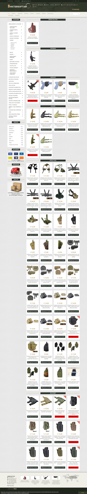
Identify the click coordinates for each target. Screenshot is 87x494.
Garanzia (63, 4)
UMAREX (16, 136)
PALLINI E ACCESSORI (13, 95)
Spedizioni (46, 4)
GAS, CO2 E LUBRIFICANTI (14, 83)
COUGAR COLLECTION (16, 144)
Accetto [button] (82, 492)
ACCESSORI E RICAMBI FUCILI (15, 87)
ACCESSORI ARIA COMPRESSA (15, 110)
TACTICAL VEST (13, 65)
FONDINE (11, 40)
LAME (10, 112)
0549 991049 (10, 1)
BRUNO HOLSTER (14, 42)
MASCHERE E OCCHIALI (14, 61)
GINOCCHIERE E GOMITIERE (13, 57)
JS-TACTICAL (16, 130)
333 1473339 (17, 1)
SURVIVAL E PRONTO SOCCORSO (13, 117)
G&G (16, 134)
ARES (16, 138)
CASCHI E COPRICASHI (14, 36)
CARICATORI (11, 81)
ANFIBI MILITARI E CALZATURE (13, 27)
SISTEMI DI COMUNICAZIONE (14, 100)
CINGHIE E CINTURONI (14, 38)
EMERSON (12, 45)
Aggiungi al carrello (32, 43)
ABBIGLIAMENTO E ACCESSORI (15, 24)
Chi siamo (35, 4)
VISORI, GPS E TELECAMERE (14, 102)
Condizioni (57, 4)
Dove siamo (10, 15)
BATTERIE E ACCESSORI (13, 79)
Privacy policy (70, 4)
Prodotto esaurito (32, 100)
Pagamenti (40, 4)
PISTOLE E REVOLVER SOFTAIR (15, 91)
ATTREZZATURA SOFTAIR (14, 77)
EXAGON (12, 46)
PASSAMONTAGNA (13, 63)
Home (8, 13)
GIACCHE (11, 54)
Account (76, 4)
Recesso (52, 4)
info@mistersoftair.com (26, 1)
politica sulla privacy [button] (25, 493)
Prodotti (14, 13)
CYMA (16, 142)
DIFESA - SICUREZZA (13, 104)
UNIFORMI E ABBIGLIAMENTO (13, 70)
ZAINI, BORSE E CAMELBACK (13, 73)
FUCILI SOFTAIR (12, 85)
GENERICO (16, 128)
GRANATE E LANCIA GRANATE (15, 89)
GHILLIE (11, 52)
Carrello (35, 6)
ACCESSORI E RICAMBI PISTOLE (15, 93)
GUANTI (11, 59)
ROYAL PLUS (13, 47)
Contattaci (17, 15)
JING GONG (16, 140)
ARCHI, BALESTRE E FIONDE (14, 114)
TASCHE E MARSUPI (14, 67)
